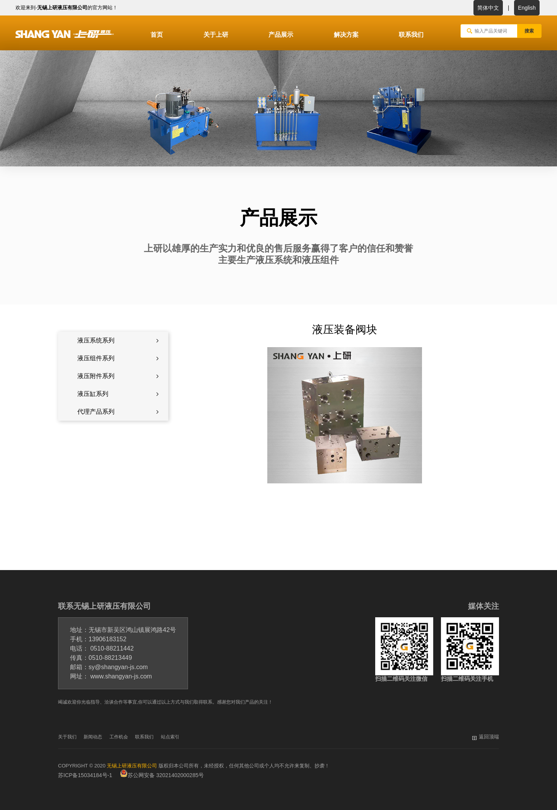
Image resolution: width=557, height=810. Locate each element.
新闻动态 (93, 737)
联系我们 (411, 34)
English (527, 8)
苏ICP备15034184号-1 (85, 775)
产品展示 (280, 34)
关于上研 (215, 34)
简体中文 (488, 8)
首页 (156, 34)
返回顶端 (489, 737)
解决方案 (346, 34)
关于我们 (67, 737)
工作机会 (118, 737)
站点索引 (170, 737)
